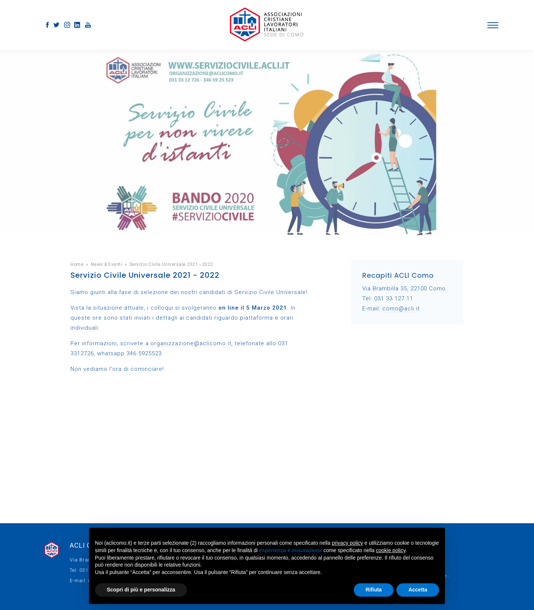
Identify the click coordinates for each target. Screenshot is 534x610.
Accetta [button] (417, 590)
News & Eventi (106, 264)
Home (76, 264)
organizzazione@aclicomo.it (191, 343)
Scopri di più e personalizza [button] (141, 590)
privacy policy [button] (347, 543)
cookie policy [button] (390, 550)
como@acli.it (401, 308)
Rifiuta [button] (374, 590)
